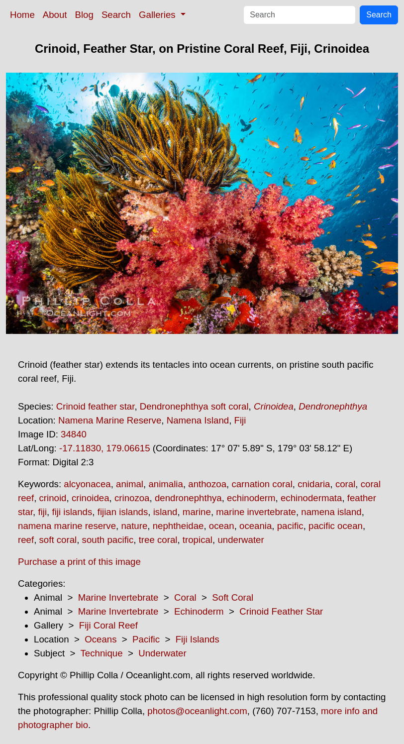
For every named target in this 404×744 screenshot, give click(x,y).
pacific (290, 526)
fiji (42, 512)
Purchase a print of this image (79, 561)
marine (197, 512)
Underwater (162, 653)
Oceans (100, 639)
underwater (240, 539)
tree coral (158, 539)
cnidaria (314, 484)
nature (134, 526)
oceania (255, 526)
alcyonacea (87, 484)
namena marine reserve (67, 526)
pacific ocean (335, 526)
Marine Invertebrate (118, 597)
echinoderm (251, 498)
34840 (74, 434)
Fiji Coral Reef (108, 625)
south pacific (108, 539)
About (55, 14)
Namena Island (198, 420)
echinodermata (311, 498)
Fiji (240, 420)
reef (26, 539)
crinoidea (90, 498)
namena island (331, 512)
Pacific (146, 639)
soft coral (58, 539)
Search (116, 14)
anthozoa (207, 484)
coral (345, 484)
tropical (197, 539)
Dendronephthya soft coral (194, 406)
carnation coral (261, 484)
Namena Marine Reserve (109, 420)
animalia (165, 484)
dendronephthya (188, 498)
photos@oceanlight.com (197, 711)
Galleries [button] (158, 14)
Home (22, 14)
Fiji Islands (197, 639)
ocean (221, 526)
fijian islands (123, 512)
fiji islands (72, 512)
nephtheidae (178, 526)
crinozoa (132, 498)
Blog (84, 14)
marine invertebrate (256, 512)
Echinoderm (199, 611)
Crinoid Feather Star (281, 611)
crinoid (53, 498)
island (165, 512)
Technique (102, 653)
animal (129, 484)
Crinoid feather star (95, 406)
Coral (185, 597)
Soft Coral (232, 597)
